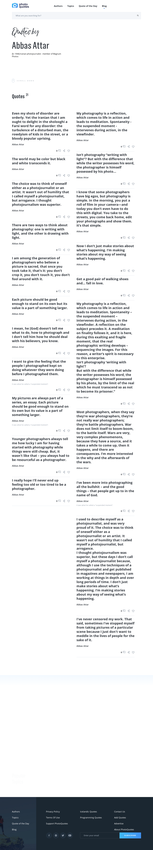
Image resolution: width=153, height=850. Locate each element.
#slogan (16, 774)
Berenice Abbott (41, 781)
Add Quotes (120, 817)
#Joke (15, 762)
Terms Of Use (53, 817)
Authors (58, 6)
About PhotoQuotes (124, 829)
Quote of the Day (88, 6)
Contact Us (119, 811)
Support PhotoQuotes (57, 823)
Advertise (118, 823)
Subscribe (130, 835)
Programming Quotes (91, 817)
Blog (104, 6)
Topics (70, 6)
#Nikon (15, 792)
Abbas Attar (18, 144)
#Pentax (16, 786)
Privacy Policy (53, 811)
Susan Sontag (40, 793)
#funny (15, 768)
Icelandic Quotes (88, 811)
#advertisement (20, 780)
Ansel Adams (39, 787)
